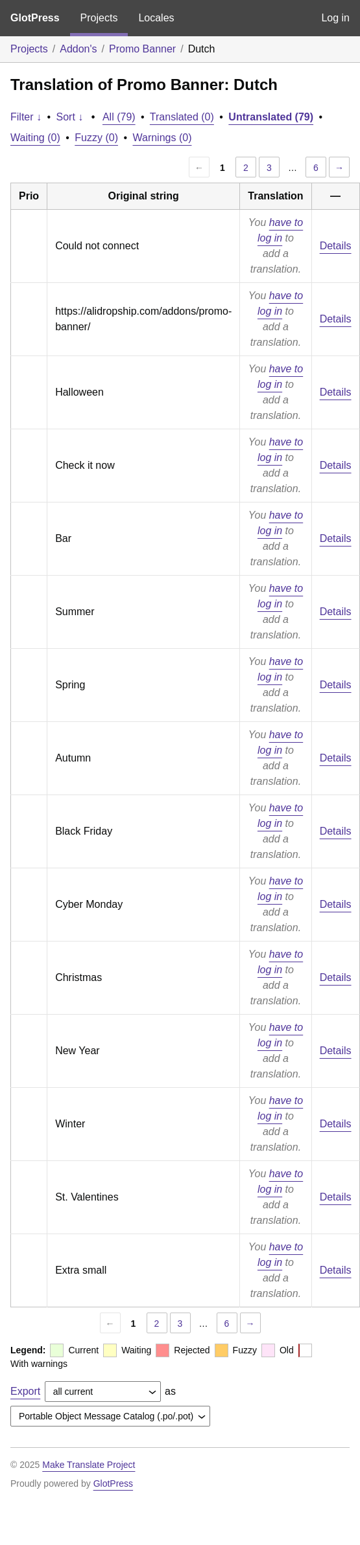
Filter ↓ (26, 116)
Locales (156, 17)
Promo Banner (142, 48)
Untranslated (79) (270, 116)
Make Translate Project (88, 1465)
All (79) (119, 116)
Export (25, 1391)
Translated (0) (182, 116)
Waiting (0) (35, 137)
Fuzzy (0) (96, 137)
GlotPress (35, 17)
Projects (99, 17)
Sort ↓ (70, 116)
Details (336, 245)
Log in (335, 17)
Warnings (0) (161, 137)
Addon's (78, 48)
